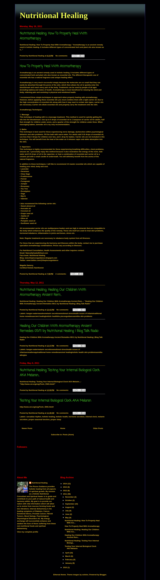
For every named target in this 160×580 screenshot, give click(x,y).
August (68, 507)
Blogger (103, 575)
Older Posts (98, 428)
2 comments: (61, 274)
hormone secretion (77, 417)
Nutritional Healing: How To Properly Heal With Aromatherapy (45, 45)
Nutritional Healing (54, 15)
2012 (65, 491)
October (68, 500)
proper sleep (56, 419)
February (69, 560)
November (69, 497)
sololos (85, 575)
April (67, 553)
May (67, 518)
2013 (65, 487)
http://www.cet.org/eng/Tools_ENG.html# (37, 407)
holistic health (62, 417)
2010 (65, 567)
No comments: (62, 56)
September (70, 504)
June (67, 514)
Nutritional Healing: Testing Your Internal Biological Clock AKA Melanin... (50, 382)
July (67, 511)
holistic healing (48, 417)
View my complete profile (27, 532)
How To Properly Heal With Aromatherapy (50, 66)
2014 (65, 484)
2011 (65, 494)
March (68, 556)
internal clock (91, 417)
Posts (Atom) (68, 435)
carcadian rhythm (33, 417)
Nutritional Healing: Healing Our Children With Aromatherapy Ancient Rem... (53, 292)
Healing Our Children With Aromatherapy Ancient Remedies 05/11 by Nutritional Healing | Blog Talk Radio (59, 328)
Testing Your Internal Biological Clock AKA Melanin (55, 400)
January (68, 563)
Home (62, 428)
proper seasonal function (39, 419)
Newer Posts (27, 428)
